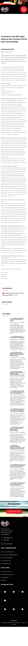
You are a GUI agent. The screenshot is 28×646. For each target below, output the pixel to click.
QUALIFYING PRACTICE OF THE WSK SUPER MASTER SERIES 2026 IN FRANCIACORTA (17, 429)
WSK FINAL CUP (6, 563)
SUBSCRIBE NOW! (14, 511)
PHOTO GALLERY (6, 571)
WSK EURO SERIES (7, 558)
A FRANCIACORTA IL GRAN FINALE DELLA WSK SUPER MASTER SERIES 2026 (17, 484)
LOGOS (4, 580)
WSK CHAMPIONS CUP (8, 552)
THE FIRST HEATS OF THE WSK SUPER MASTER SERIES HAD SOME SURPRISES (17, 392)
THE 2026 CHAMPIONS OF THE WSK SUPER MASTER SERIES (17, 319)
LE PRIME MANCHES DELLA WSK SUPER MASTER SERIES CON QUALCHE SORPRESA (17, 410)
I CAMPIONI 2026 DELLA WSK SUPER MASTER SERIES (17, 337)
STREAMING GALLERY (8, 574)
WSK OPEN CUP (6, 560)
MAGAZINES (5, 577)
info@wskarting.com (8, 538)
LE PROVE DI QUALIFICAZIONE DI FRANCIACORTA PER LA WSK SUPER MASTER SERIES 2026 (17, 447)
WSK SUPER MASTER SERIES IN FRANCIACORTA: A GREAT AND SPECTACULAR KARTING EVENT (17, 354)
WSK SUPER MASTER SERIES (9, 555)
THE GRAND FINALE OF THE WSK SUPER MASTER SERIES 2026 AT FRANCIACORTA (17, 466)
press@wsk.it (6, 540)
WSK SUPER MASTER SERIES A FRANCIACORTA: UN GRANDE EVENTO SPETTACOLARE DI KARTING (17, 373)
